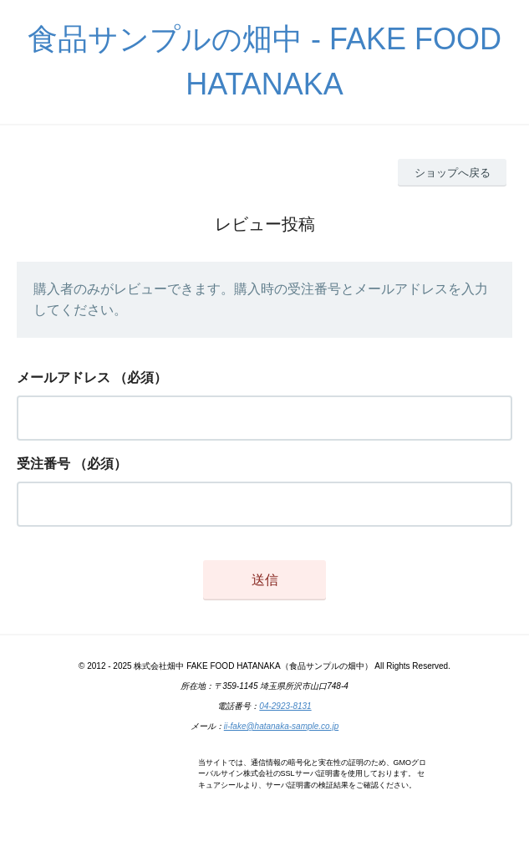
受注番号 (43, 464)
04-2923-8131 (285, 706)
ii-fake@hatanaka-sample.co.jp (281, 726)
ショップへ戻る (453, 172)
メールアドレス (63, 377)
